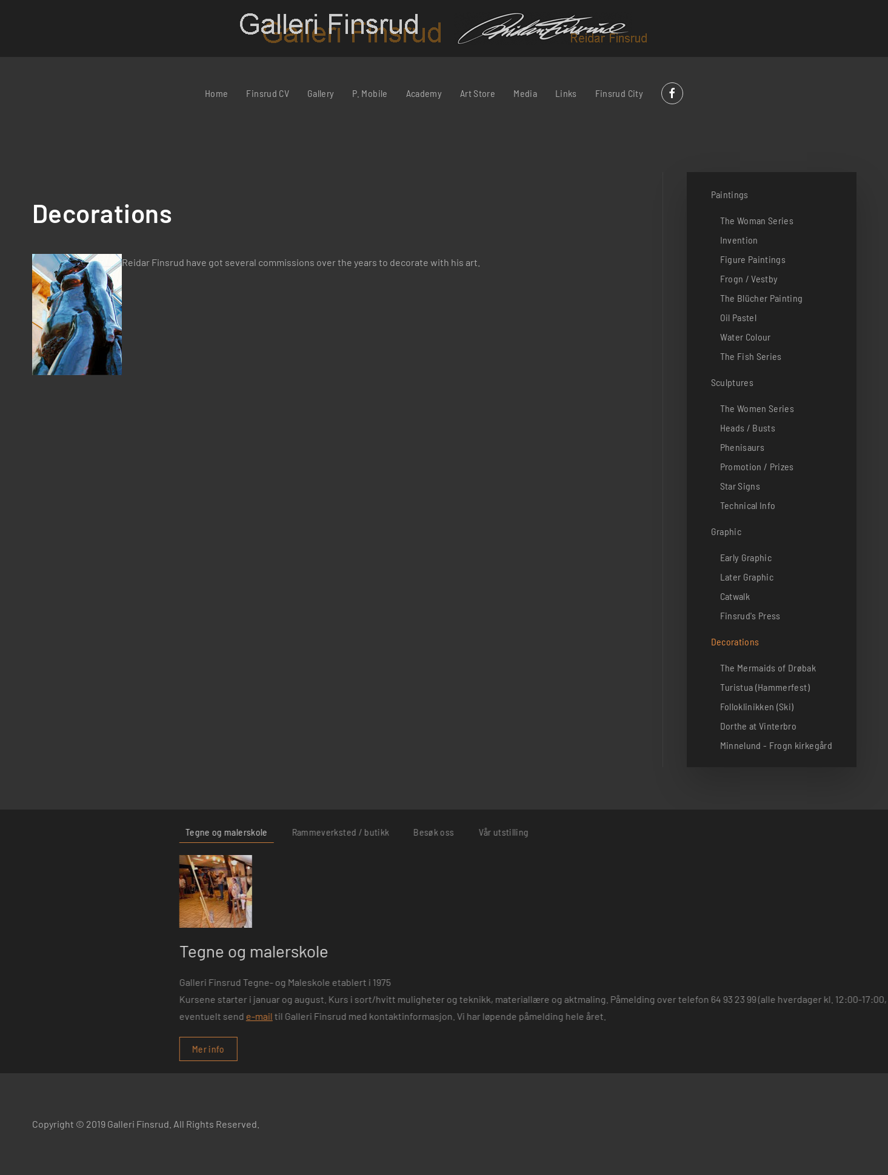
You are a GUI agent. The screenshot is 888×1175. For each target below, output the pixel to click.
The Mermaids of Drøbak (768, 667)
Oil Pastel (738, 317)
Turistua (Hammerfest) (765, 687)
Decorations (735, 641)
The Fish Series (751, 356)
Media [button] (525, 93)
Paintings (730, 194)
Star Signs (740, 485)
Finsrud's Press (750, 615)
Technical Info (748, 505)
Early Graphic (746, 557)
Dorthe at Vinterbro (758, 725)
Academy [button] (424, 93)
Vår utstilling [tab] (851, 831)
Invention (739, 239)
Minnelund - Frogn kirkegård (776, 745)
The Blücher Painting (761, 298)
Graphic (726, 531)
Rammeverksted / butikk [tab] (689, 831)
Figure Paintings (753, 259)
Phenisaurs (742, 447)
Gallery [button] (320, 93)
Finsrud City (619, 93)
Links (566, 93)
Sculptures (732, 382)
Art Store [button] (477, 93)
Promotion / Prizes (757, 466)
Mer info (556, 1048)
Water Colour (745, 336)
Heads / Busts (748, 427)
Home (216, 93)
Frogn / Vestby (749, 278)
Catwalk (735, 596)
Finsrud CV (267, 93)
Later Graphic (747, 576)
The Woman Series (757, 220)
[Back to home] (444, 28)
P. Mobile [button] (369, 93)
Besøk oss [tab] (781, 831)
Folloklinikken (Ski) (757, 706)
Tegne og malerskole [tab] (574, 831)
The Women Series (757, 408)
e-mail (607, 1016)
